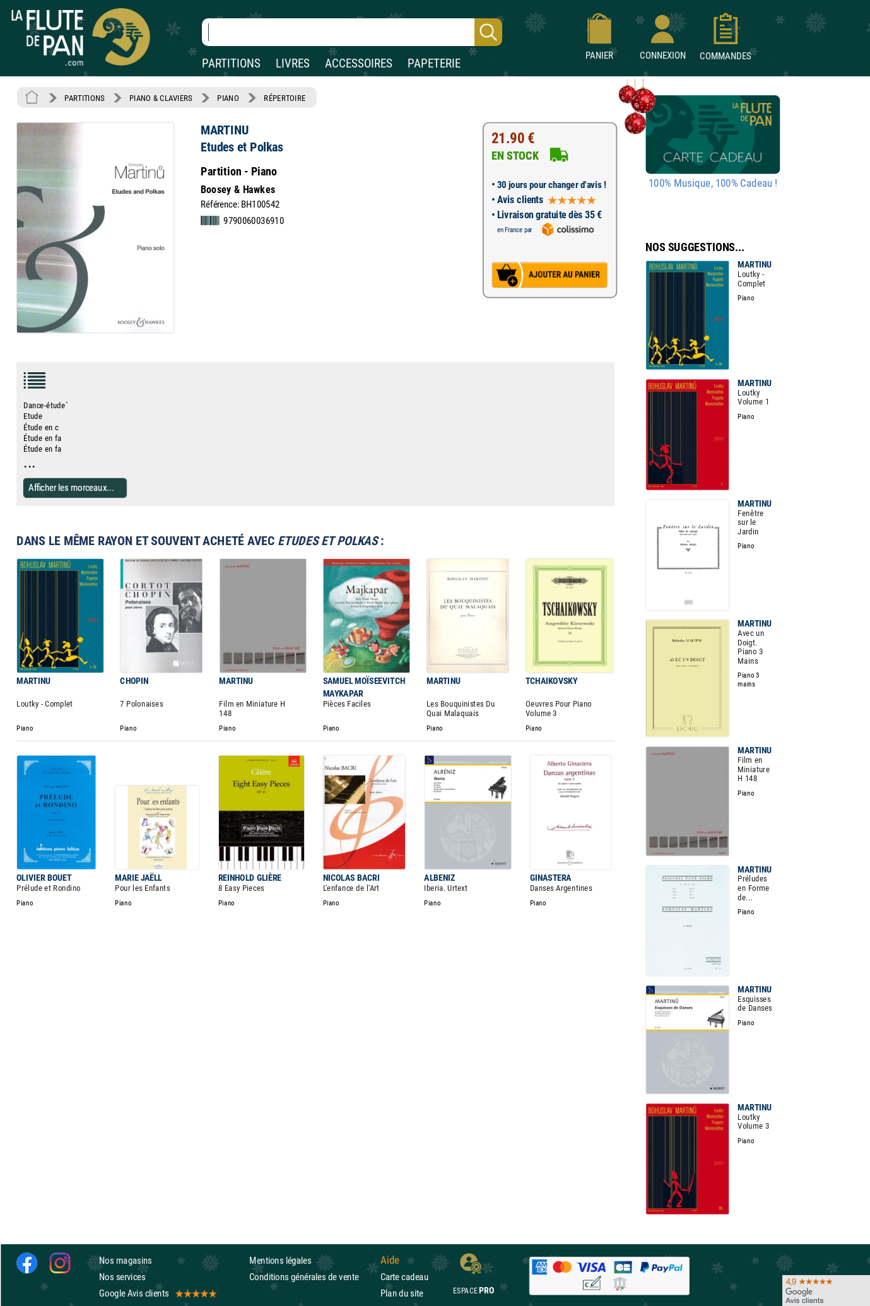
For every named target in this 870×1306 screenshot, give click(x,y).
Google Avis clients (157, 1293)
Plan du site (401, 1293)
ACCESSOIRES (358, 63)
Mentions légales (280, 1259)
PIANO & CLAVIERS (160, 98)
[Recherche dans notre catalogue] (352, 32)
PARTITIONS (231, 63)
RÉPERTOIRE (284, 98)
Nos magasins (125, 1259)
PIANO (227, 98)
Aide (389, 1260)
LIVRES (293, 63)
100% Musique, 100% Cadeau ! (713, 183)
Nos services (122, 1276)
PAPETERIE (434, 63)
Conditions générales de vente (312, 1276)
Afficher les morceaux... (71, 487)
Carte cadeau (404, 1276)
